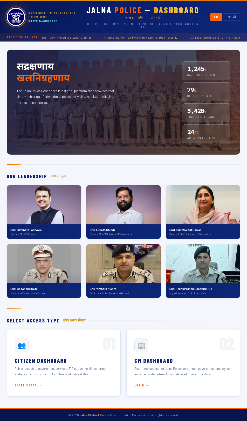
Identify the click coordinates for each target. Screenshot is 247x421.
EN (216, 17)
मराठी (232, 17)
